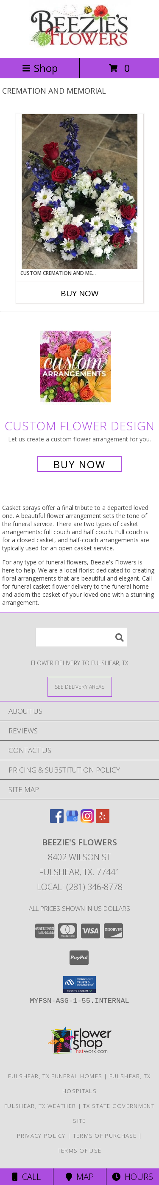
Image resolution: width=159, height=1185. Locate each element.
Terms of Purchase (105, 1135)
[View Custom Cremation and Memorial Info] (79, 191)
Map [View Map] (80, 1176)
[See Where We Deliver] (79, 686)
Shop (40, 68)
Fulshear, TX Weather (40, 1106)
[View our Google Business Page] (72, 820)
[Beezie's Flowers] (80, 45)
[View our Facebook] (57, 820)
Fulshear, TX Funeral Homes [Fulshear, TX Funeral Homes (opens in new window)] (55, 1076)
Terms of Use (80, 1150)
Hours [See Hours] (132, 1176)
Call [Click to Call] (26, 1176)
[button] (79, 984)
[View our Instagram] (87, 820)
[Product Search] (81, 637)
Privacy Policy (41, 1135)
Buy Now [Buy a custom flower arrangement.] (79, 464)
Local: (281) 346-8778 (80, 887)
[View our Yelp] (102, 820)
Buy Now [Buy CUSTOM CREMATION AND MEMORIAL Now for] (80, 293)
